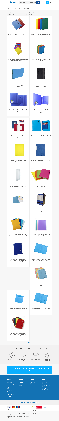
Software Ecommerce (11, 419)
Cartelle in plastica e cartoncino (20, 6)
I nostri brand (21, 383)
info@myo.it (9, 393)
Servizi (31, 383)
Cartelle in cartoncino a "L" (31, 6)
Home (8, 6)
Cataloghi (32, 382)
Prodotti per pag (31, 12)
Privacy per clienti (46, 386)
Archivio (11, 6)
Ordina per (9, 12)
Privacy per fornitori (46, 385)
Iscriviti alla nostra (29, 369)
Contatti (20, 385)
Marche (16, 12)
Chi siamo (21, 382)
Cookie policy (45, 383)
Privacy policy (45, 382)
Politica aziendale (46, 388)
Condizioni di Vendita (46, 389)
